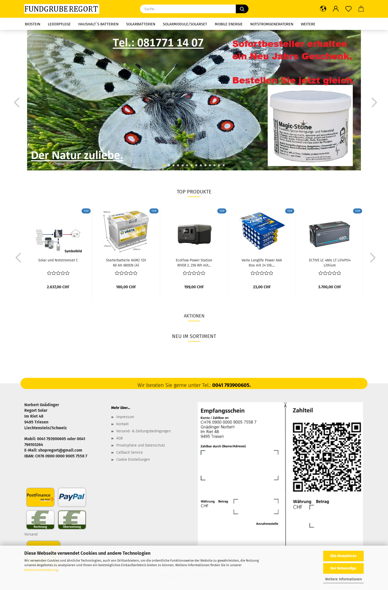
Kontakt (122, 424)
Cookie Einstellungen (133, 459)
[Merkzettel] (348, 9)
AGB (119, 438)
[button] (323, 9)
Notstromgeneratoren (271, 24)
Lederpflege (59, 24)
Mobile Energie (229, 24)
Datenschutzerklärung (41, 570)
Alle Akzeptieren (343, 556)
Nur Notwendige (343, 568)
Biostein (32, 24)
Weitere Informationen (343, 579)
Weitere (308, 24)
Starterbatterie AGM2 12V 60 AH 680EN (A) (126, 262)
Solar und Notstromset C (58, 260)
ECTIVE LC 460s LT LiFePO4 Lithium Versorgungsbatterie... (330, 262)
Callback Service (129, 452)
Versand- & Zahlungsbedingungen (143, 431)
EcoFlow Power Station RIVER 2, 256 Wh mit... (194, 262)
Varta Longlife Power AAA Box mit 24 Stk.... (262, 262)
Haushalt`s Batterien (98, 24)
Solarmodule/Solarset (185, 24)
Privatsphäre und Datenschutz (140, 445)
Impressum (125, 417)
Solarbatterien (140, 24)
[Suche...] (242, 9)
